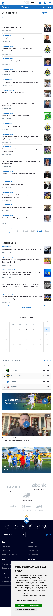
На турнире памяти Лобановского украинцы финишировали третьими (20, 199)
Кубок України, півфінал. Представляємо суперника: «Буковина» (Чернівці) (18, 268)
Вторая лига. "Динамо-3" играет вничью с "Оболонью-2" (19, 50)
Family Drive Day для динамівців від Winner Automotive (19, 255)
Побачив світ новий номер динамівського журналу (22, 83)
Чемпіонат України (9, 564)
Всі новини (26, 317)
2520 (25, 235)
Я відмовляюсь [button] (35, 605)
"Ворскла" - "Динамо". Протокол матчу (17, 117)
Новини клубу (7, 25)
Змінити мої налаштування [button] (26, 609)
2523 (47, 235)
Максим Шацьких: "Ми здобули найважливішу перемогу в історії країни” (20, 152)
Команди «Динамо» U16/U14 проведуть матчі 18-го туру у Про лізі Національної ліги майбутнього (21, 281)
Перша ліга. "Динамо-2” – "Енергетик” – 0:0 (20, 72)
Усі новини (6, 555)
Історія (5, 290)
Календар (45, 13)
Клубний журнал (8, 91)
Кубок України (7, 264)
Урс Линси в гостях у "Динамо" (14, 187)
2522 (39, 235)
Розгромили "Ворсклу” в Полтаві (15, 62)
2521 (33, 235)
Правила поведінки (9, 577)
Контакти (5, 587)
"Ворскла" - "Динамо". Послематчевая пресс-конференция (20, 105)
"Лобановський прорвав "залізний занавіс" (19, 211)
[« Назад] (7, 235)
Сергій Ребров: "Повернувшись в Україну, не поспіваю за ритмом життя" (19, 223)
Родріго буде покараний (12, 128)
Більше (47, 370)
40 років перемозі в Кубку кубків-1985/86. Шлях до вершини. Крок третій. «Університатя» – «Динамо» (22, 293)
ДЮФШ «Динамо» (9, 277)
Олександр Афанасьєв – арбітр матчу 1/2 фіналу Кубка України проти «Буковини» (22, 306)
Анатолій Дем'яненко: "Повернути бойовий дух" (21, 177)
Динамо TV (32, 555)
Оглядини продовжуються (12, 28)
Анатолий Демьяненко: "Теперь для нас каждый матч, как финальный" (21, 165)
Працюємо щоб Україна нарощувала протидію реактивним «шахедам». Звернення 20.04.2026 (26, 448)
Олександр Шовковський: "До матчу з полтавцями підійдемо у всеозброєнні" (22, 139)
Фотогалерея (34, 560)
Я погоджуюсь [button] (21, 605)
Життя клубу (7, 251)
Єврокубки (6, 560)
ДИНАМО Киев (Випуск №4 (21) (14, 94)
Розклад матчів (8, 573)
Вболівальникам (8, 591)
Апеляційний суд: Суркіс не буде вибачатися (20, 38)
